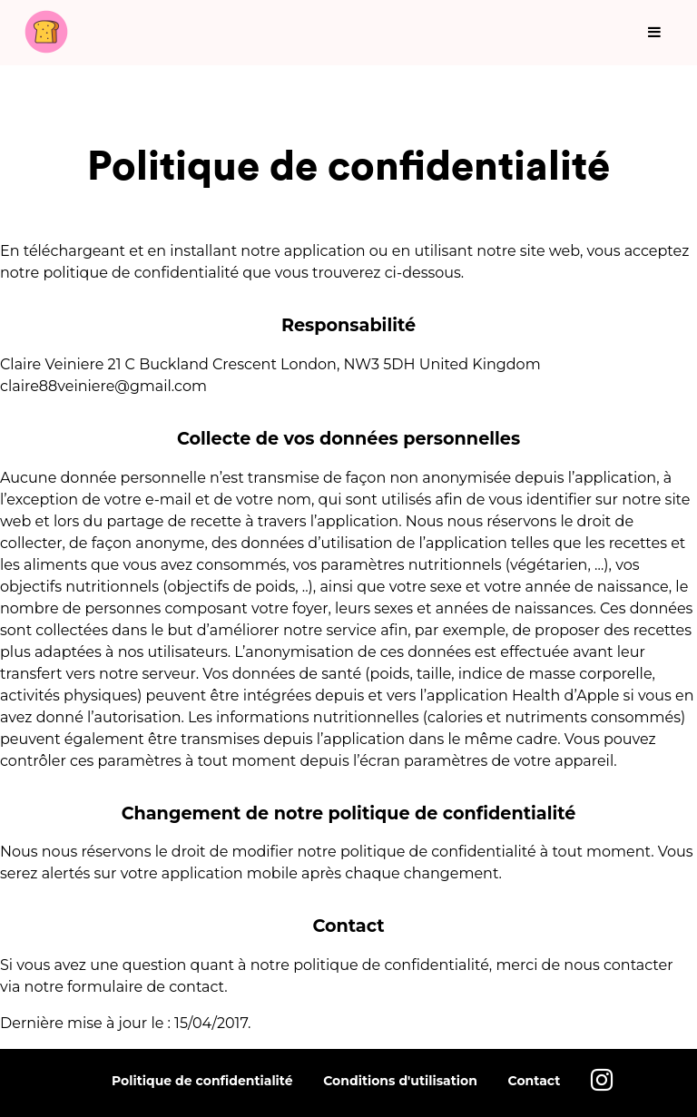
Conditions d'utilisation (400, 1081)
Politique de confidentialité (202, 1081)
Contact (534, 1081)
